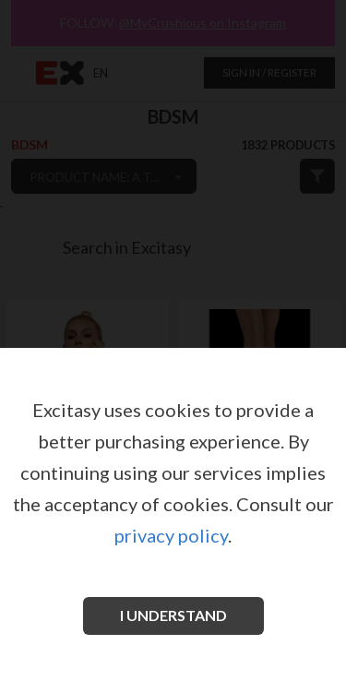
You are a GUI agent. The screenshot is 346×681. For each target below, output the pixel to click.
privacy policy (171, 535)
